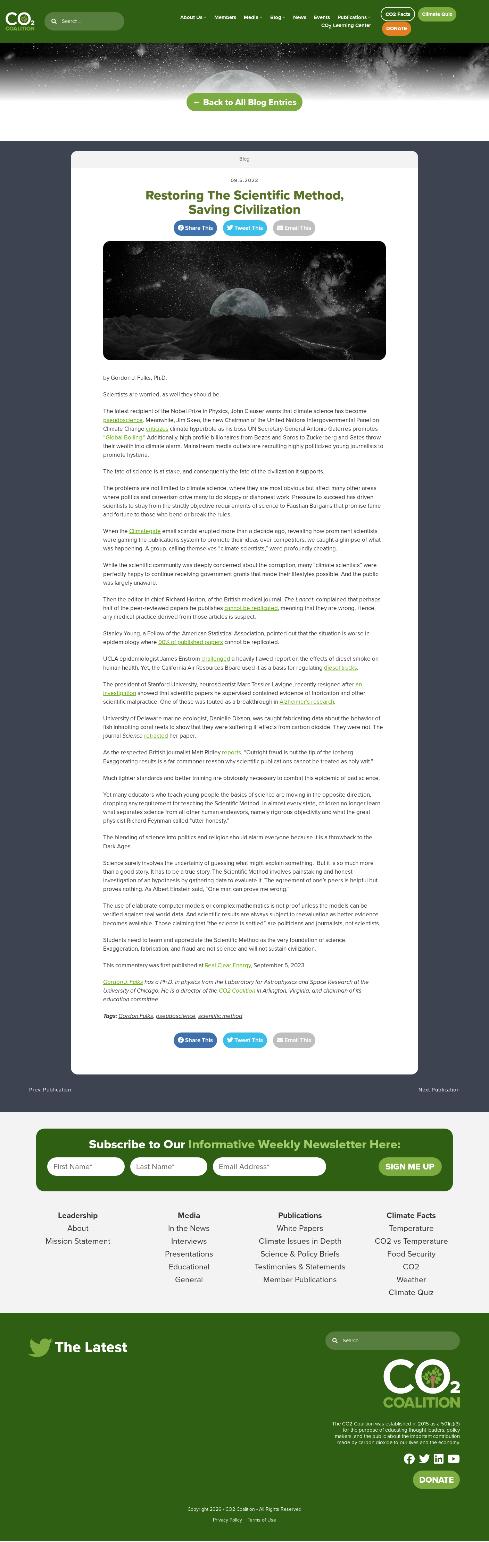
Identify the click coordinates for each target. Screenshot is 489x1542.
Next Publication (439, 1091)
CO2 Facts (398, 14)
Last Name (155, 1167)
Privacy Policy (227, 1521)
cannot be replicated (251, 609)
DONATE (396, 28)
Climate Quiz (437, 14)
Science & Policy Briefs (300, 1255)
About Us (191, 17)
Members (225, 17)
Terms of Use (262, 1521)
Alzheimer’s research (307, 703)
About (78, 1229)
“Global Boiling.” (124, 438)
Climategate (145, 532)
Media (251, 17)
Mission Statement (77, 1242)
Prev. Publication (50, 1091)
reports (231, 753)
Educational (189, 1268)
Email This (294, 229)
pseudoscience (123, 421)
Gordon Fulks (135, 1017)
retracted (156, 737)
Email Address (244, 1167)
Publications (352, 17)
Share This (195, 229)
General (189, 1280)
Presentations (189, 1255)
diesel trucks (340, 669)
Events (322, 17)
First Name (72, 1167)
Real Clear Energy (228, 966)
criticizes (157, 430)
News (299, 17)
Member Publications (300, 1280)
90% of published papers (190, 643)
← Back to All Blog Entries (244, 103)
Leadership (78, 1216)
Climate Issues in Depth (300, 1242)
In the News (189, 1229)
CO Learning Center (346, 25)
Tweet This (245, 229)
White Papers (300, 1229)
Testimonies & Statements (300, 1268)
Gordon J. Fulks (123, 983)
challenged (215, 660)
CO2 (411, 1268)
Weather (411, 1280)
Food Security (411, 1255)
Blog (275, 17)
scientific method (220, 1017)
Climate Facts (411, 1216)
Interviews (189, 1242)
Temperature (411, 1229)
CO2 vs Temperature (411, 1242)
